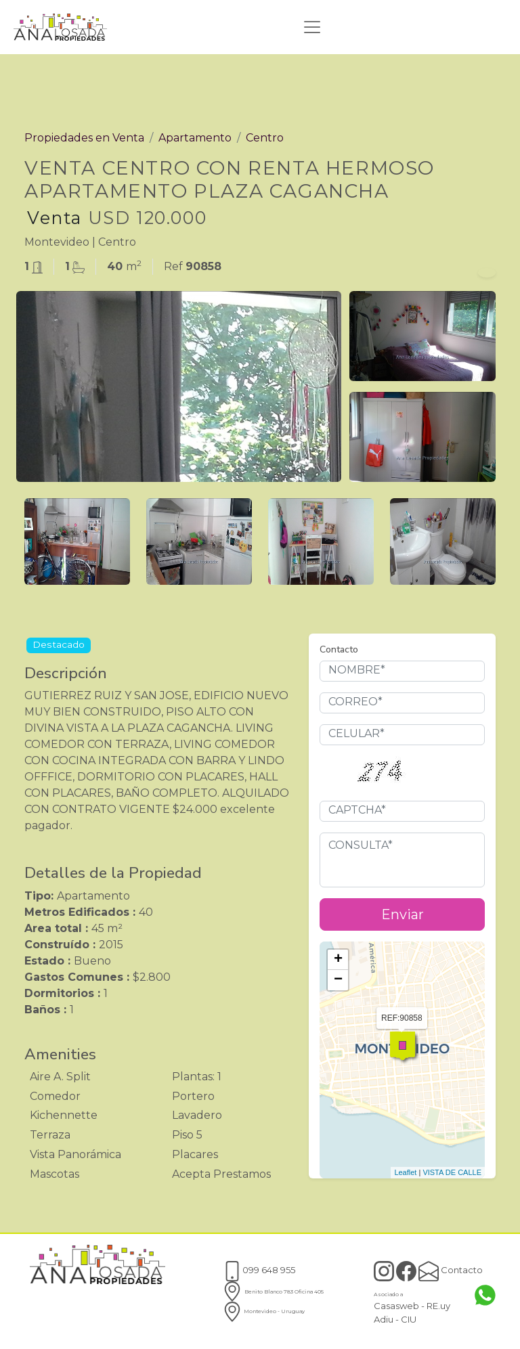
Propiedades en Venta (84, 137)
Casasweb (396, 1305)
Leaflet (405, 1172)
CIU (408, 1319)
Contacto (450, 1269)
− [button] (338, 980)
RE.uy (438, 1305)
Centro (265, 137)
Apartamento (195, 137)
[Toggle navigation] (312, 27)
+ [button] (338, 960)
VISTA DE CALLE (451, 1172)
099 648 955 (258, 1269)
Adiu (383, 1319)
